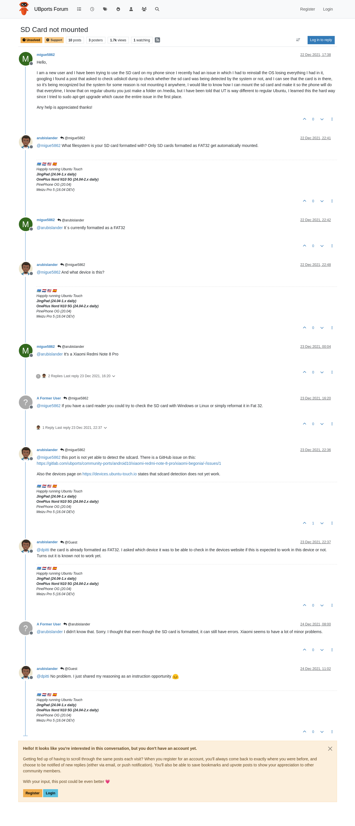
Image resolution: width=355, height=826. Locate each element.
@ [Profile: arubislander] (50, 227)
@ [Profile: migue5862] (49, 145)
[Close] (330, 748)
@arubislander (70, 220)
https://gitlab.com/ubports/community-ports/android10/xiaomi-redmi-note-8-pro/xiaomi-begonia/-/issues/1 (129, 463)
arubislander (47, 138)
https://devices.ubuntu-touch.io (110, 474)
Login (50, 793)
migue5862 (46, 55)
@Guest (68, 542)
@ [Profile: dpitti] (43, 550)
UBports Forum (51, 9)
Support (54, 40)
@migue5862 (72, 138)
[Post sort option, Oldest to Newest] (298, 40)
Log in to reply (321, 40)
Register (33, 793)
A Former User (49, 398)
